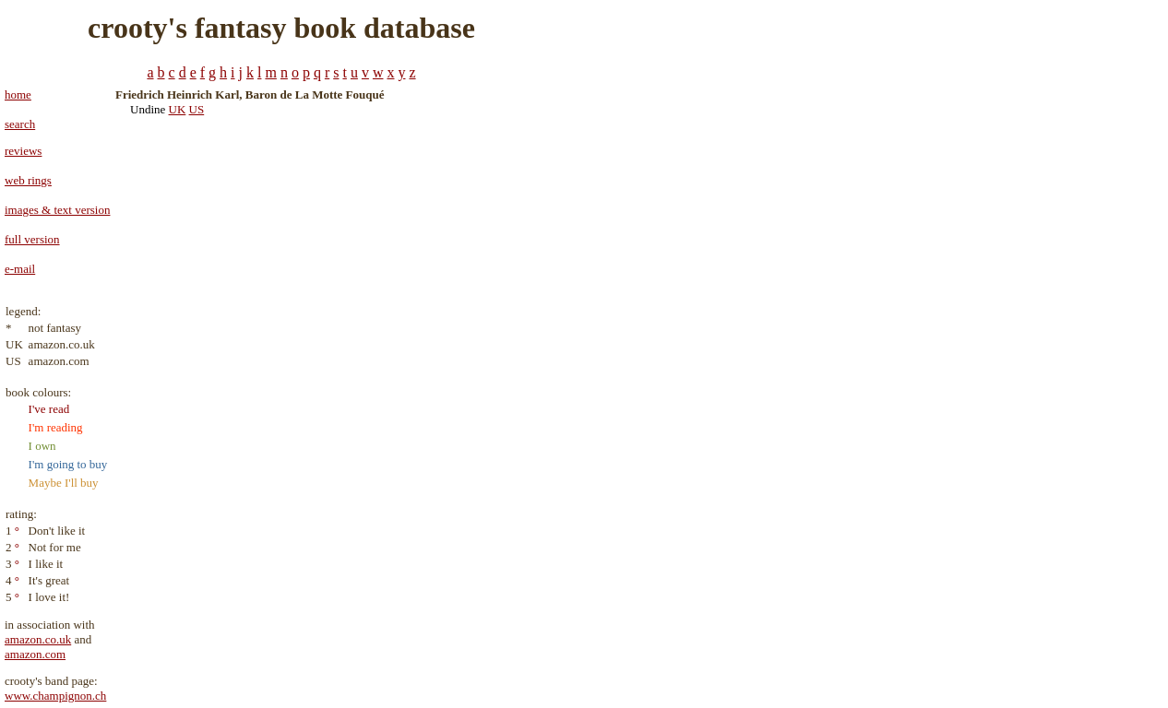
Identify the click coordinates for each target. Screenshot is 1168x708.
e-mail (20, 269)
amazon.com (35, 654)
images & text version (57, 210)
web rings (28, 180)
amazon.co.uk (38, 639)
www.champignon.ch (55, 695)
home (18, 94)
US (197, 109)
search (20, 124)
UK (177, 109)
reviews (23, 151)
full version (32, 239)
